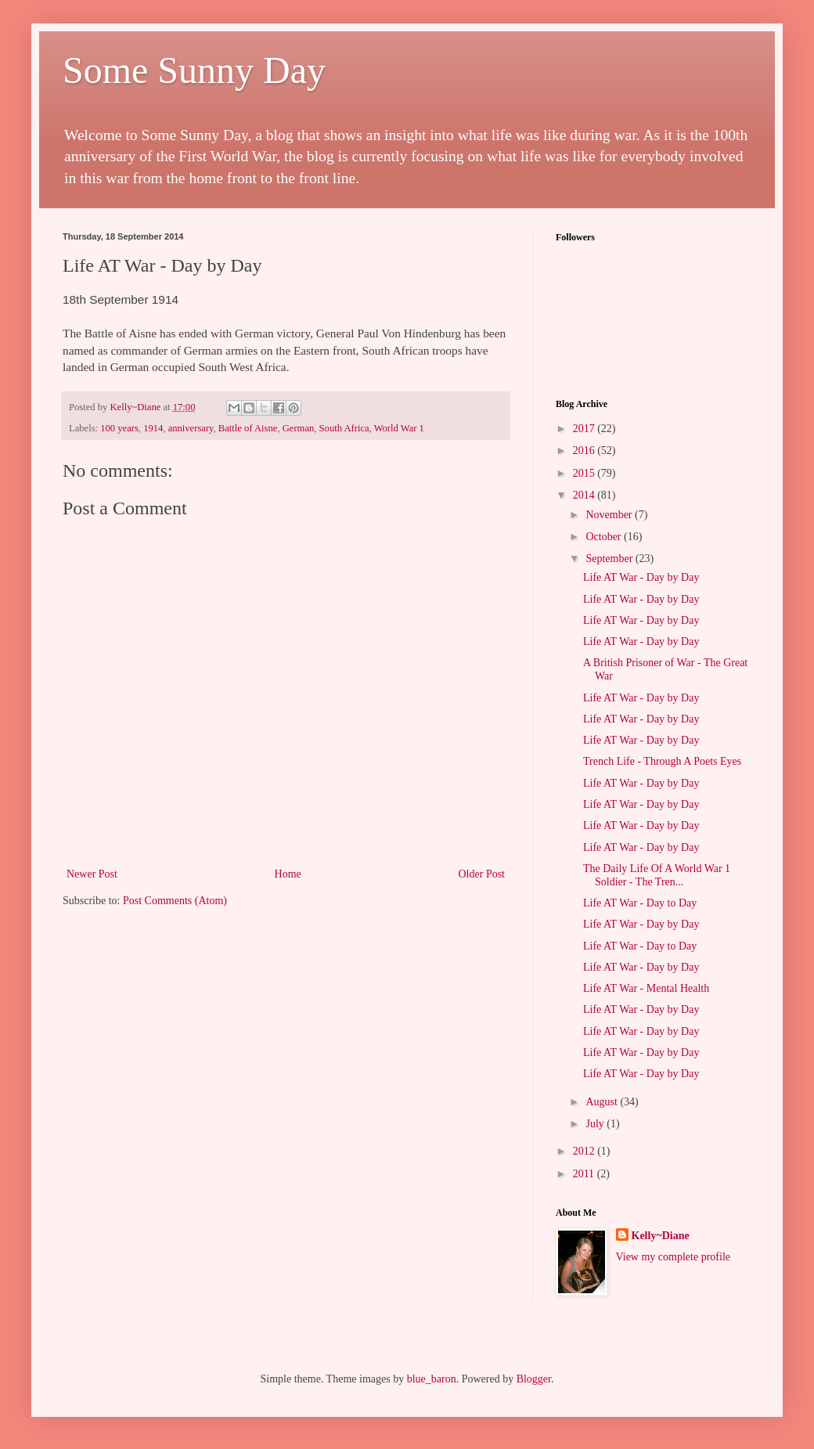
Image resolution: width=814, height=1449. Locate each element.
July (596, 1124)
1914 (153, 428)
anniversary (191, 428)
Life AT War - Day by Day (641, 577)
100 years (119, 428)
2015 (585, 473)
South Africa (344, 428)
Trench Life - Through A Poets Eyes (662, 761)
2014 (585, 495)
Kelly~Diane (661, 1236)
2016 (585, 450)
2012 (585, 1151)
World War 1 (399, 428)
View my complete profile (673, 1257)
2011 (585, 1174)
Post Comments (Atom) (175, 901)
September (610, 558)
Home (288, 874)
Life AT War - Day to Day (640, 903)
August (602, 1102)
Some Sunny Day (194, 70)
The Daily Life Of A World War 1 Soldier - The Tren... (656, 875)
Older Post (482, 874)
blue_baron (431, 1379)
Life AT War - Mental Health (646, 988)
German (299, 428)
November (610, 515)
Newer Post (92, 874)
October (604, 536)
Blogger (534, 1379)
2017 (585, 428)
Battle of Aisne (248, 428)
